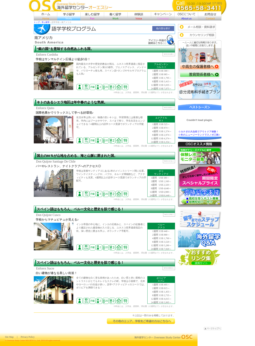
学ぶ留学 (46, 22)
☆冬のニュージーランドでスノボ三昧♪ (199, 134)
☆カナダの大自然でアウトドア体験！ (198, 131)
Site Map (9, 337)
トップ (37, 22)
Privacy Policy (28, 337)
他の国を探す (163, 28)
